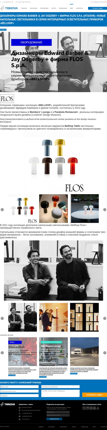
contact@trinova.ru (24, 2)
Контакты (79, 8)
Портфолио (44, 8)
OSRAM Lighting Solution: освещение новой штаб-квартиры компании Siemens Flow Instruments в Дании (84, 354)
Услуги (53, 8)
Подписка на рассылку (100, 2)
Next (105, 209)
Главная (24, 8)
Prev (2, 209)
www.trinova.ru (26, 419)
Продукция (63, 8)
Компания (33, 8)
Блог (71, 8)
